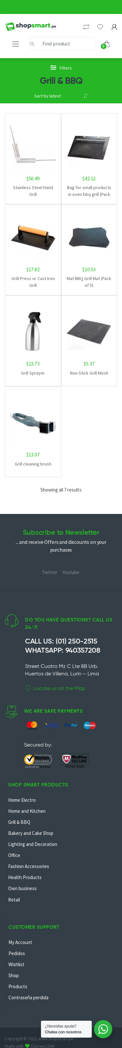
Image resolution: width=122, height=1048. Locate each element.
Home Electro (22, 800)
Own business (22, 888)
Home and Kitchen (27, 811)
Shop (13, 975)
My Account (20, 942)
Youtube (70, 572)
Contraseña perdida (28, 997)
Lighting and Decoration (32, 844)
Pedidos (16, 953)
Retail (14, 900)
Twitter (49, 572)
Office (14, 855)
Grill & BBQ (19, 822)
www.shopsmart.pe (55, 1039)
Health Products (25, 877)
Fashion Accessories (28, 866)
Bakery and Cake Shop (30, 833)
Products (17, 986)
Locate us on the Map (55, 688)
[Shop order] (61, 96)
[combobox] (63, 43)
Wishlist (16, 964)
